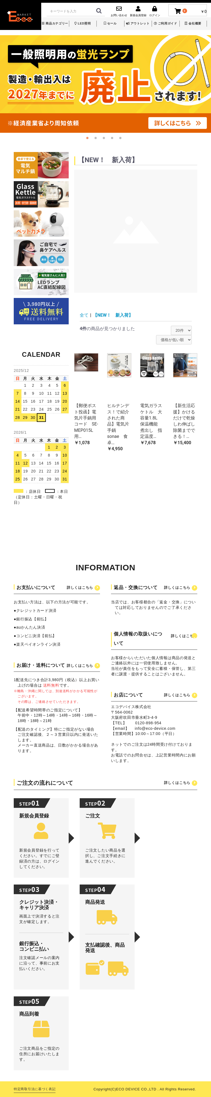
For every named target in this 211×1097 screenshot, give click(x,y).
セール (110, 23)
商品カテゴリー (55, 23)
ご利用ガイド (165, 23)
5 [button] (122, 139)
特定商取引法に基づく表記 (34, 1089)
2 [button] (97, 139)
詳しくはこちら (80, 587)
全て (84, 315)
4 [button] (113, 139)
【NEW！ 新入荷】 (113, 315)
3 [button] (105, 139)
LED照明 (82, 23)
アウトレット (138, 23)
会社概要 (193, 23)
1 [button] (89, 139)
